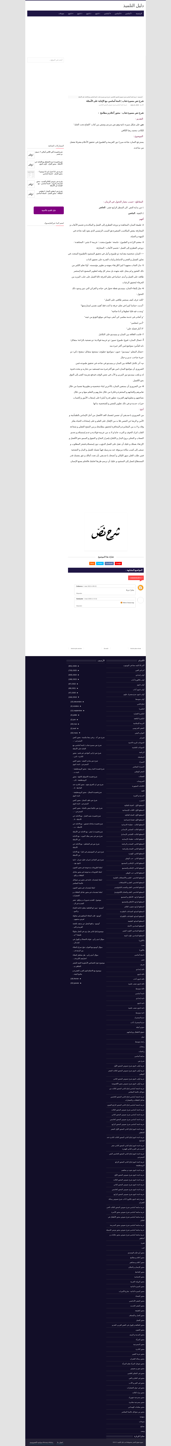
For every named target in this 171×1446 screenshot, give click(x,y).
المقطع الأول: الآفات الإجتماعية (133, 810)
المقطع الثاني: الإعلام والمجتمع (133, 868)
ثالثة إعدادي (140, 969)
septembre (78, 711)
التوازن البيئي (140, 733)
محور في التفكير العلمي (136, 1373)
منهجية (142, 1417)
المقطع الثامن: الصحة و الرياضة (133, 844)
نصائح (142, 1426)
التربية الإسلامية (139, 723)
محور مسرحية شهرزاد (136, 1398)
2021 (74, 688)
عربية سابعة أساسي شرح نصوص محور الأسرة (128, 1212)
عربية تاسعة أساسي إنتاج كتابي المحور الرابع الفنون (125, 1105)
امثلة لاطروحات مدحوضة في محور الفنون (87, 868)
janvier (76, 983)
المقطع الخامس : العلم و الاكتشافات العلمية (128, 878)
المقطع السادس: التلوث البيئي (133, 931)
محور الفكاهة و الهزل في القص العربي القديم (128, 1325)
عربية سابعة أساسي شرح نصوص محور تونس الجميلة (125, 1230)
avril (74, 728)
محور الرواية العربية (137, 1282)
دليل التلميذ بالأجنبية (49, 210)
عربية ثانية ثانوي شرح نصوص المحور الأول (129, 1175)
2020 (74, 693)
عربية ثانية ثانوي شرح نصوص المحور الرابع (129, 1194)
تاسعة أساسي (139, 955)
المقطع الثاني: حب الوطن (135, 873)
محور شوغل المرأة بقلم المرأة (133, 1364)
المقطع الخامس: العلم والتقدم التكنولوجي (129, 887)
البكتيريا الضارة (139, 714)
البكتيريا (142, 709)
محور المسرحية (139, 1344)
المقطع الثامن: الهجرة (137, 854)
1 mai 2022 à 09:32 (89, 586)
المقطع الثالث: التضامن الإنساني (132, 830)
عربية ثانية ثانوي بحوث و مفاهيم (132, 1170)
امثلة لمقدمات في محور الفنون (84, 888)
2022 (74, 684)
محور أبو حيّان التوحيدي (136, 1253)
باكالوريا (142, 941)
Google (118, 563)
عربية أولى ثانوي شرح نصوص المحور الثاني (129, 1079)
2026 (74, 666)
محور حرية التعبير (138, 1354)
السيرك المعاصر (139, 767)
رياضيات (142, 1051)
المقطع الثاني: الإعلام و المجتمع (133, 863)
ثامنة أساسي (140, 994)
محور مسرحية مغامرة (136, 1402)
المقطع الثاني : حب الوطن (134, 859)
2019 (74, 697)
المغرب (142, 801)
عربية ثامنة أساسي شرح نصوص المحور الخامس (113, 105)
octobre (76, 706)
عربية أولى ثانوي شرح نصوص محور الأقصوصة (128, 1084)
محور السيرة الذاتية (137, 1287)
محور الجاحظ (140, 1272)
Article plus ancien (76, 648)
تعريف (142, 965)
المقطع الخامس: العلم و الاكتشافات (131, 883)
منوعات (142, 1422)
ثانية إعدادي (140, 998)
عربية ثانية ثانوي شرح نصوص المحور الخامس (128, 1190)
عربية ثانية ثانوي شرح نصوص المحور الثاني (129, 1185)
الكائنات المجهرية (138, 786)
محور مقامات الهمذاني (136, 1407)
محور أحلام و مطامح (137, 1258)
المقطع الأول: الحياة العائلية (134, 815)
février (76, 979)
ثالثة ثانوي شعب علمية (136, 984)
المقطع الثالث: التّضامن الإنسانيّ (132, 834)
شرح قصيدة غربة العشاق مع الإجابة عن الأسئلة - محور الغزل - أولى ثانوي (49, 163)
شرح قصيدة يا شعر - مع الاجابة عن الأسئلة (88, 832)
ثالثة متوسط (140, 989)
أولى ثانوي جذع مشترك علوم (134, 694)
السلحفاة (141, 757)
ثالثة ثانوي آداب (138, 979)
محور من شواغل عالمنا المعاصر (133, 1412)
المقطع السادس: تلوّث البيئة (134, 936)
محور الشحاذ (140, 1296)
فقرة (143, 1243)
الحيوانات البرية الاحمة (136, 743)
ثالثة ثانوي (141, 974)
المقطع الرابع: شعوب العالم (134, 907)
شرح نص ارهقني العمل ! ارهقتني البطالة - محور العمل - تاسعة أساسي (49, 192)
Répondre (79, 593)
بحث (143, 945)
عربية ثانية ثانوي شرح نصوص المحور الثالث (129, 1180)
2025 (74, 670)
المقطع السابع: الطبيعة (136, 921)
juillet (75, 715)
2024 (74, 675)
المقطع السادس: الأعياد (136, 926)
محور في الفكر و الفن (136, 1378)
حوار (143, 1037)
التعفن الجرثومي (139, 728)
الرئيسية (139, 13)
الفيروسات (141, 781)
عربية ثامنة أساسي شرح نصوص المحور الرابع (128, 1124)
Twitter (100, 563)
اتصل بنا (60, 1443)
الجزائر (142, 738)
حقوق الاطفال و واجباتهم (136, 1032)
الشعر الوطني (139, 772)
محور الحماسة (139, 1277)
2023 (74, 679)
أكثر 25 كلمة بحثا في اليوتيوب (134, 666)
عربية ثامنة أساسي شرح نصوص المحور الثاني (128, 1115)
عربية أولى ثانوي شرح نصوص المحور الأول (129, 1066)
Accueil (106, 648)
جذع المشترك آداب (137, 1023)
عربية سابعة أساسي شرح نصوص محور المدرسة (127, 1225)
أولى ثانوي (141, 685)
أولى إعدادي (140, 675)
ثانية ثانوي (141, 1003)
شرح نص (141, 1061)
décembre (78, 702)
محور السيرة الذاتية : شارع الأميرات (132, 1291)
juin (74, 720)
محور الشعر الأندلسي (136, 1301)
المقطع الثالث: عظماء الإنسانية (133, 839)
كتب (143, 1248)
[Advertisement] (85, 36)
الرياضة (142, 752)
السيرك (142, 762)
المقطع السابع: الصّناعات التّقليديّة (132, 916)
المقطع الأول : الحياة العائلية (134, 805)
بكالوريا (142, 950)
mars (76, 733)
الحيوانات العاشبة (138, 748)
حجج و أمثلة (140, 1027)
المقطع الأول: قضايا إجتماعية (134, 820)
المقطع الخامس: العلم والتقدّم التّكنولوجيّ (129, 892)
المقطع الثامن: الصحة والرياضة (133, 849)
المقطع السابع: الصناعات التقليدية (132, 912)
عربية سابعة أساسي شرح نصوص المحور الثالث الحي (125, 1207)
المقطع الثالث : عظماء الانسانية (132, 825)
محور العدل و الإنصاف (137, 1316)
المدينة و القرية (138, 796)
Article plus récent (135, 648)
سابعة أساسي (139, 1056)
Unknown (79, 586)
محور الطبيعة (140, 1311)
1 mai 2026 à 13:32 (90, 599)
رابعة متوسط (140, 1042)
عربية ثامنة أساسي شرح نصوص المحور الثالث (128, 1110)
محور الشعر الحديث (137, 1306)
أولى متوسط (140, 699)
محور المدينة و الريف (137, 1335)
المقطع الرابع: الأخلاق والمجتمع (133, 902)
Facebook (109, 563)
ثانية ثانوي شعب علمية (136, 1008)
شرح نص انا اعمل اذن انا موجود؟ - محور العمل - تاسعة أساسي (50, 173)
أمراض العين (140, 670)
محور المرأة (140, 1340)
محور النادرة (140, 1349)
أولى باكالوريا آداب (137, 680)
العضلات (142, 777)
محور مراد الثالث (138, 1393)
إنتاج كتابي (141, 704)
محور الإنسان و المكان (136, 1267)
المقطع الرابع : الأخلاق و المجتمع (133, 897)
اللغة (143, 791)
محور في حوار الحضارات (136, 1388)
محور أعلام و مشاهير (137, 1262)
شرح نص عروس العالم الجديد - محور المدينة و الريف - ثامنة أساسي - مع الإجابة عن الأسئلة (49, 183)
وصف (143, 1431)
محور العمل (140, 1320)
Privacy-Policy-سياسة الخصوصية (41, 1443)
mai (75, 724)
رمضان (142, 1047)
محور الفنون (140, 1330)
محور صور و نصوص (138, 1369)
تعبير (143, 960)
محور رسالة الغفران (137, 1359)
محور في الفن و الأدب (136, 1383)
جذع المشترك (139, 1018)
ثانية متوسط (140, 1013)
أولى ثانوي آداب (138, 690)
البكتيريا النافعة (139, 719)
